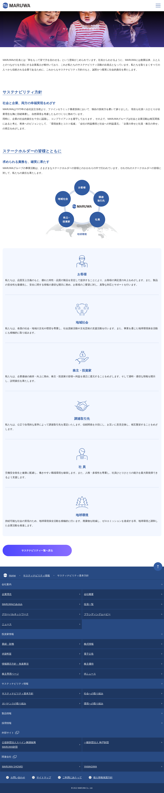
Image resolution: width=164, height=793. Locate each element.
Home (9, 575)
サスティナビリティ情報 (36, 575)
